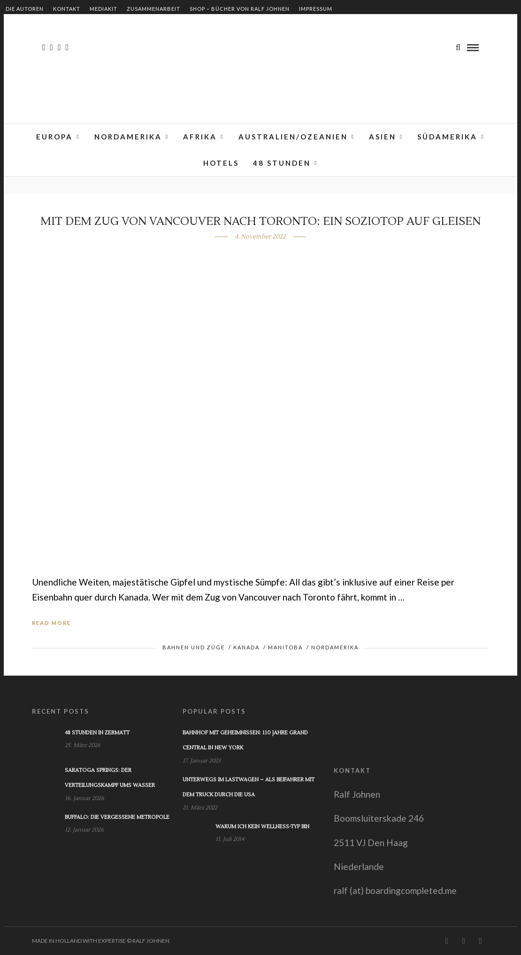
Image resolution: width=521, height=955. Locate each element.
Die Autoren (25, 9)
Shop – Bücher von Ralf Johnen (240, 9)
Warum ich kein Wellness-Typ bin (262, 826)
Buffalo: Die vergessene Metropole (117, 817)
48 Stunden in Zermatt (97, 732)
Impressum (315, 9)
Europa (54, 136)
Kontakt (66, 9)
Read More (51, 623)
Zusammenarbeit (153, 9)
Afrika (200, 136)
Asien (382, 136)
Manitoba (285, 647)
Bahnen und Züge (193, 647)
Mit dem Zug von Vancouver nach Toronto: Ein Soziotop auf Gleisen (260, 221)
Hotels (221, 163)
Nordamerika (128, 136)
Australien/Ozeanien (293, 136)
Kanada (246, 647)
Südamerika (447, 136)
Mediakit (103, 9)
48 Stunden (282, 163)
